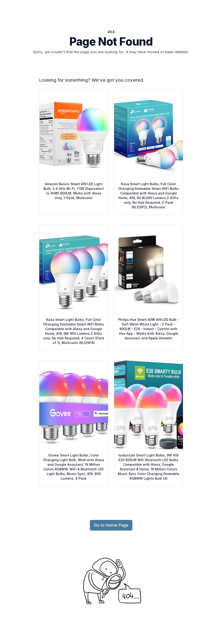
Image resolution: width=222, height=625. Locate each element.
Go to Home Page (111, 525)
